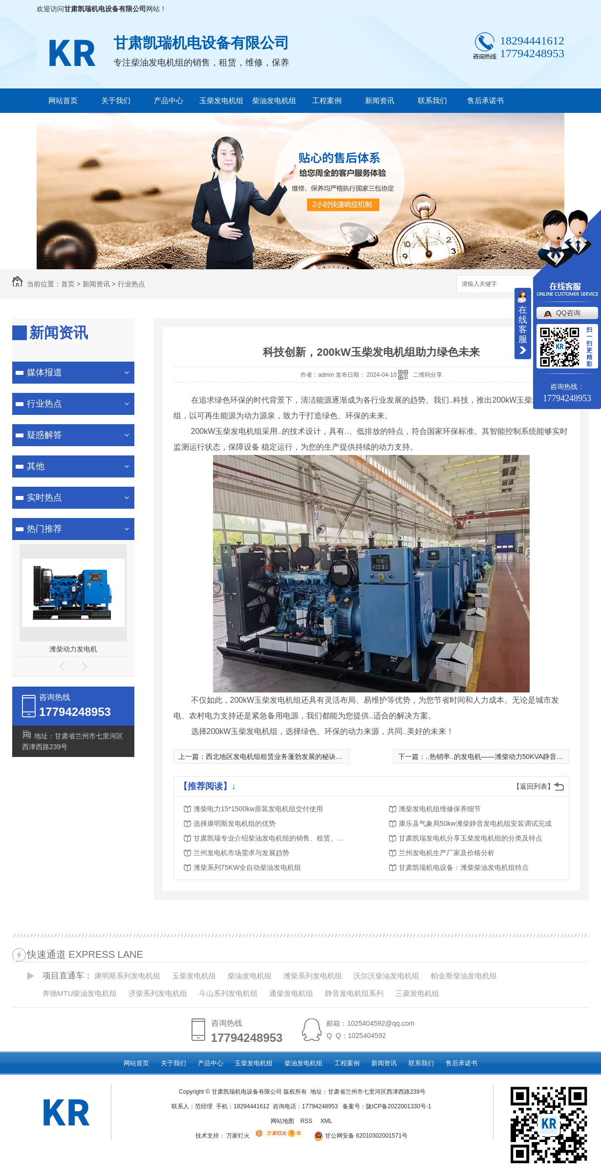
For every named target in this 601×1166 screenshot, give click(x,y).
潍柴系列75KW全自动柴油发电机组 (247, 867)
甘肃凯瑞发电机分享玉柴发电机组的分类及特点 (470, 838)
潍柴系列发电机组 (312, 976)
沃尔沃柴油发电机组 (386, 976)
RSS (307, 1121)
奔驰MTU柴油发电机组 (80, 993)
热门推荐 (44, 529)
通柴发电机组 (291, 993)
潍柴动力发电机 (73, 649)
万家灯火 (238, 1135)
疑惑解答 (44, 435)
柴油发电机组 (274, 100)
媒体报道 (44, 372)
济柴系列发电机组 (158, 993)
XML (327, 1121)
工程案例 (327, 100)
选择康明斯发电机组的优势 (234, 823)
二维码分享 (427, 374)
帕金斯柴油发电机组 (464, 976)
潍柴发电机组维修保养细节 (440, 809)
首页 (68, 284)
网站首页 (63, 100)
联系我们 (432, 100)
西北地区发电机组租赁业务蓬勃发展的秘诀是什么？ (284, 756)
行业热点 (131, 284)
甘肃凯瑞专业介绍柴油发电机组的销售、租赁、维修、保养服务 (271, 838)
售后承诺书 (485, 100)
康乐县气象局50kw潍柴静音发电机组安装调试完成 (475, 823)
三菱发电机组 (417, 993)
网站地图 (282, 1121)
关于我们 (115, 100)
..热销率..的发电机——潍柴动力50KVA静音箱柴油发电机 (512, 756)
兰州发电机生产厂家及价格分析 (446, 853)
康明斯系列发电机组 (127, 976)
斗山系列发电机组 (228, 993)
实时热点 (44, 497)
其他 (35, 466)
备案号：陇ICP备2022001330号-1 (387, 1106)
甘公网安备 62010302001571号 (357, 1135)
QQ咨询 (568, 313)
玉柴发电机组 (221, 100)
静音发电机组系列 (354, 993)
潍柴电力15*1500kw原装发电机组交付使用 (258, 809)
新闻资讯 (379, 100)
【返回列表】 (533, 786)
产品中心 (168, 100)
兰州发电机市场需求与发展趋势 (241, 853)
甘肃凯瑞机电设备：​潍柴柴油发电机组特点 (464, 867)
